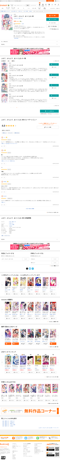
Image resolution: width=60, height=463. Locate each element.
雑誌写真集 (45, 8)
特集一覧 (13, 447)
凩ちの (39, 314)
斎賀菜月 (43, 368)
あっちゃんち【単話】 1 (14, 288)
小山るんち (16, 18)
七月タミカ (14, 368)
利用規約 (35, 448)
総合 (2, 8)
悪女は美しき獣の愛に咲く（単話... (45, 366)
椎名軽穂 (28, 368)
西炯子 (13, 289)
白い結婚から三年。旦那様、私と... (8, 366)
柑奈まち (43, 341)
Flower (13, 341)
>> (49, 107)
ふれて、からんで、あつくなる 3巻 (16, 85)
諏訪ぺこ (54, 341)
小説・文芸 (34, 8)
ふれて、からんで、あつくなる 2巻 (16, 75)
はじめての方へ (52, 8)
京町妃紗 (9, 289)
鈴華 (35, 341)
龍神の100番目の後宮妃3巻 (15, 312)
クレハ (33, 314)
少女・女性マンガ (13, 8)
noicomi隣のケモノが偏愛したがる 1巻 (33, 396)
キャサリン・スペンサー (54, 289)
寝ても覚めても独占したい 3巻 (23, 312)
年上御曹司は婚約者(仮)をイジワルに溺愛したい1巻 (11, 397)
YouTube (13, 457)
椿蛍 (9, 368)
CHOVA (21, 368)
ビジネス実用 (39, 8)
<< (10, 107)
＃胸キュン (4, 132)
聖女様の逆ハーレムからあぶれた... (15, 366)
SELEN (48, 314)
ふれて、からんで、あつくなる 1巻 (16, 65)
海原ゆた (51, 341)
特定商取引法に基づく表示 (38, 451)
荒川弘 (36, 368)
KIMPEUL (24, 368)
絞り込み (12, 5)
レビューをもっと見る (30, 208)
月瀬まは (54, 314)
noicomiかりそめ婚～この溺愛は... (53, 312)
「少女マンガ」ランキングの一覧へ (52, 376)
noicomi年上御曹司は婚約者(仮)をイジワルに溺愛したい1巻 (26, 397)
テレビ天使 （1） (38, 287)
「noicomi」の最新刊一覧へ (53, 321)
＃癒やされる (16, 132)
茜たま (28, 289)
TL (23, 8)
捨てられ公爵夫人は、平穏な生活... (45, 339)
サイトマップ (36, 453)
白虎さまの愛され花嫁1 (30, 288)
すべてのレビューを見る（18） (53, 212)
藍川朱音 (13, 314)
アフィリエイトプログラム (27, 456)
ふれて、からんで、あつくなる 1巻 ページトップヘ (49, 427)
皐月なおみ (18, 314)
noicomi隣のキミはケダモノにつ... (38, 312)
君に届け (29, 365)
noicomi (11, 425)
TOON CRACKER (8, 341)
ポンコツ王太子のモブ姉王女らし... (53, 339)
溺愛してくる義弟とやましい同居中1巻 (4, 396)
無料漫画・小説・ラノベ (16, 446)
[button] (8, 294)
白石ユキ (6, 289)
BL (18, 8)
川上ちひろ (44, 289)
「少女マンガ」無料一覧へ (54, 346)
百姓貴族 (36, 365)
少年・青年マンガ (8, 8)
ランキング (14, 448)
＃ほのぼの (8, 143)
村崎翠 (51, 314)
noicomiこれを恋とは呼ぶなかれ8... (45, 312)
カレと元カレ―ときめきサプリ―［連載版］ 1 (47, 396)
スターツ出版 (11, 224)
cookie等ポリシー (37, 452)
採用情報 (35, 447)
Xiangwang (17, 341)
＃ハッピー (10, 132)
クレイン (18, 368)
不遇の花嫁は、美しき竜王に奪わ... (8, 339)
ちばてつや (37, 289)
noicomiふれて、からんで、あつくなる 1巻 (19, 396)
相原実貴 (21, 289)
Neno (10, 314)
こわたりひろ (22, 341)
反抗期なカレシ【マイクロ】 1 (45, 288)
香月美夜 (32, 341)
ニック (4, 137)
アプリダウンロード (26, 447)
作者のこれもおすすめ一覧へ (53, 403)
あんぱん (5, 196)
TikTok (13, 456)
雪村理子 (6, 368)
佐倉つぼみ (44, 314)
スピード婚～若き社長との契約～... (15, 339)
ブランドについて (37, 446)
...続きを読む (16, 38)
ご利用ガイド (58, 8)
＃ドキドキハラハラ (13, 143)
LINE (13, 452)
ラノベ (29, 8)
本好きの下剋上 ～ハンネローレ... (30, 339)
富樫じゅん (29, 314)
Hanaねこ (5, 181)
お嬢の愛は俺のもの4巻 (8, 312)
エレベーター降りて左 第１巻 (23, 288)
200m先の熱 (52, 365)
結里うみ (36, 314)
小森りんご (7, 314)
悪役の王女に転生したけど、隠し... (23, 339)
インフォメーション (26, 452)
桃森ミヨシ (52, 368)
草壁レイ (28, 341)
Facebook (14, 458)
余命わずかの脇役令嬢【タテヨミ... (23, 366)
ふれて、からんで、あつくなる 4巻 (16, 96)
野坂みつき (26, 314)
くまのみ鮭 (32, 289)
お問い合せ (25, 453)
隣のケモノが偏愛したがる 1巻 (40, 396)
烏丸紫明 (47, 368)
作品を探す (25, 446)
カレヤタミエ (48, 341)
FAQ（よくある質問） (27, 451)
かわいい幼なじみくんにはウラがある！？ (55, 396)
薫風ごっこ (22, 314)
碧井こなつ (21, 18)
